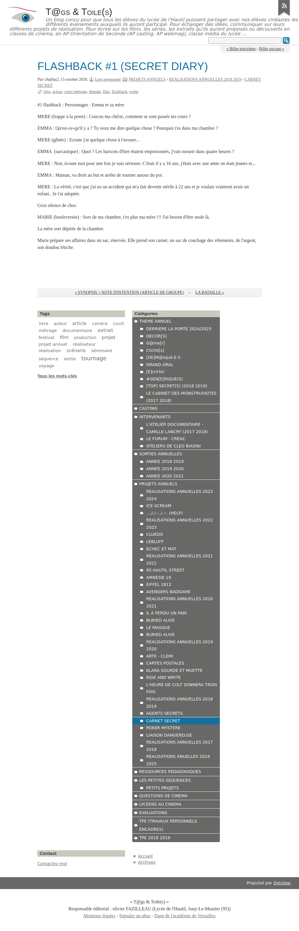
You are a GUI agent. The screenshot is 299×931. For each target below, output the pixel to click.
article (79, 323)
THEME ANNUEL (155, 321)
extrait (105, 330)
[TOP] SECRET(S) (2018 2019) (176, 386)
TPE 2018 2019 (154, 837)
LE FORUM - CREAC (165, 438)
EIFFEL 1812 (158, 584)
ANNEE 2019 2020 (165, 468)
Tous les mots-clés (57, 376)
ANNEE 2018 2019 (165, 461)
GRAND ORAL (159, 364)
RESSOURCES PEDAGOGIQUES (170, 771)
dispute (95, 91)
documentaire (77, 330)
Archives (147, 862)
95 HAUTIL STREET (165, 570)
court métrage (75, 91)
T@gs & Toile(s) (79, 11)
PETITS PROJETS (162, 788)
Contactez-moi (52, 863)
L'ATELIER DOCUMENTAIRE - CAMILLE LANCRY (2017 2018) (177, 428)
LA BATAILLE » (209, 292)
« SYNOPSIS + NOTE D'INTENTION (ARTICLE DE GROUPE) (129, 292)
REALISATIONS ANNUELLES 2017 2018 (179, 746)
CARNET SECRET (163, 721)
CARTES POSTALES (165, 663)
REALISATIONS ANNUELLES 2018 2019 (205, 79)
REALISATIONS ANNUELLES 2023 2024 (179, 495)
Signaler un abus (134, 915)
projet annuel (53, 344)
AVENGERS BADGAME (168, 591)
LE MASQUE (158, 627)
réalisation (50, 350)
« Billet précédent (241, 49)
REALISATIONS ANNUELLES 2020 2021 (179, 602)
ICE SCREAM (158, 505)
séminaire (101, 350)
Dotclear (282, 883)
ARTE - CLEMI (159, 656)
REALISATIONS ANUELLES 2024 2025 (178, 760)
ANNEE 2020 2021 (165, 476)
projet (108, 337)
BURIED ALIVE (160, 620)
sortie (70, 358)
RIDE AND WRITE (163, 677)
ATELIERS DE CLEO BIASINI (173, 446)
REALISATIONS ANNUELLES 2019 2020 (179, 645)
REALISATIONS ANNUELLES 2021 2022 (179, 559)
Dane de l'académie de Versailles (184, 915)
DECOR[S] (156, 336)
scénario (76, 350)
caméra (99, 323)
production (85, 337)
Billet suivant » (271, 49)
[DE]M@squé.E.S (163, 357)
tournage (94, 358)
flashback (119, 91)
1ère (46, 91)
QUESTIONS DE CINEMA (163, 795)
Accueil (145, 856)
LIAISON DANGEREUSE (169, 735)
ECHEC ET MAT (161, 549)
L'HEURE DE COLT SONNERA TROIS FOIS (182, 688)
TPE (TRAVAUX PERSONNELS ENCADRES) (168, 825)
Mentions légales (99, 915)
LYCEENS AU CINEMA (160, 804)
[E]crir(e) (155, 371)
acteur (57, 91)
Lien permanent (108, 79)
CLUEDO (154, 534)
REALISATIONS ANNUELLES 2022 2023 (179, 524)
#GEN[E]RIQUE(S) (164, 379)
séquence (48, 358)
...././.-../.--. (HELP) (164, 513)
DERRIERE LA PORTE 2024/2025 (178, 328)
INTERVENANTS (155, 416)
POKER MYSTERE (163, 728)
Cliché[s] (155, 350)
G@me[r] (155, 343)
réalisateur (84, 344)
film (106, 91)
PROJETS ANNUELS (147, 79)
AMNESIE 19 (158, 577)
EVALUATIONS (153, 812)
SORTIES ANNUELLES (160, 454)
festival (46, 337)
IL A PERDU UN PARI (166, 613)
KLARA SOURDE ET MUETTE (174, 670)
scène (133, 91)
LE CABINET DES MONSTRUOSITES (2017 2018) (181, 397)
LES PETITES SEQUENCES (165, 780)
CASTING (148, 408)
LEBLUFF (155, 541)
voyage (46, 365)
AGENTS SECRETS (164, 713)
